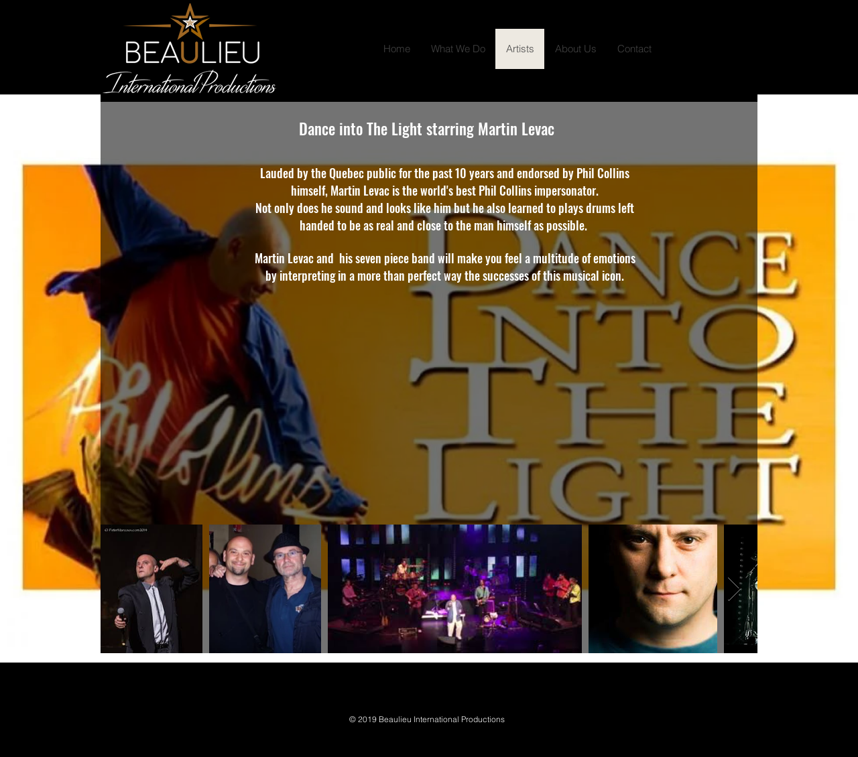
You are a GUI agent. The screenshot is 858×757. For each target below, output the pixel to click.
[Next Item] (734, 589)
